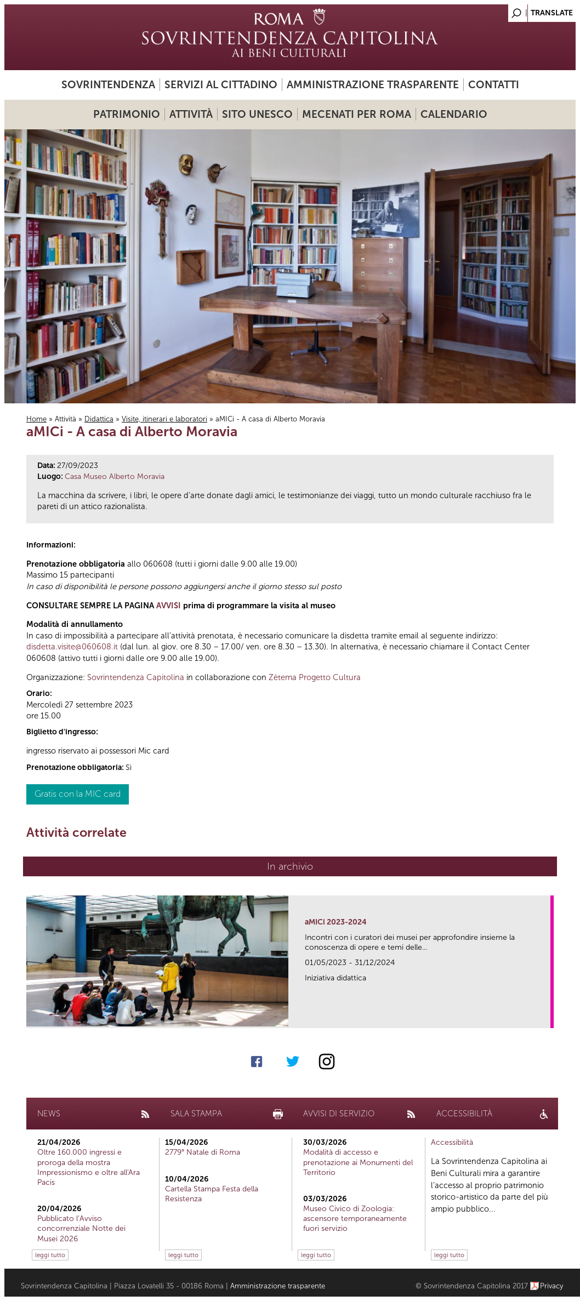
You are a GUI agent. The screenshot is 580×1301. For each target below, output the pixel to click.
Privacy (552, 1286)
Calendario (453, 114)
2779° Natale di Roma (202, 1152)
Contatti (493, 84)
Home (36, 419)
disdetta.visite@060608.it (72, 647)
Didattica (98, 419)
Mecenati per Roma (356, 114)
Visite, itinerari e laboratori (164, 419)
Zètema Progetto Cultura (315, 677)
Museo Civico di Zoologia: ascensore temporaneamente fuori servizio (355, 1218)
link (545, 1016)
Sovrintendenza (108, 84)
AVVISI (168, 605)
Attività (191, 114)
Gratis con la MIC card (78, 794)
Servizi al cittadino (220, 84)
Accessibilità (452, 1142)
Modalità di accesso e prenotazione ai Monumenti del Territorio (358, 1162)
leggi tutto (50, 1255)
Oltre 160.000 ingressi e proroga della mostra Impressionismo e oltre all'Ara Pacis (88, 1167)
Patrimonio (126, 114)
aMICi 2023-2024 (336, 922)
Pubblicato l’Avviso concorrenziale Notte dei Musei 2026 (81, 1228)
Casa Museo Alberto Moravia (114, 476)
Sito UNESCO (257, 114)
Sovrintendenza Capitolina (135, 677)
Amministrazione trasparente (373, 84)
